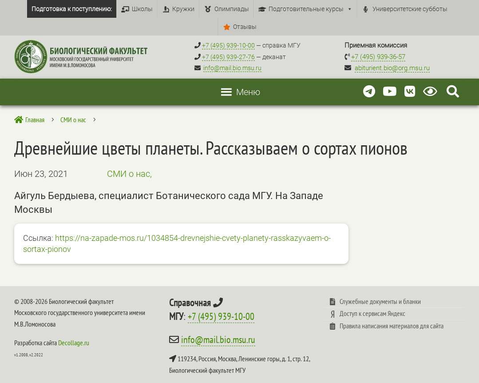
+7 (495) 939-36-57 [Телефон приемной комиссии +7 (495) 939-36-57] (378, 57)
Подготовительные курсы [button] (310, 9)
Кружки (183, 8)
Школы (142, 8)
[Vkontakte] (410, 91)
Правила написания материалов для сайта (391, 325)
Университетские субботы (409, 8)
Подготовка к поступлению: (72, 8)
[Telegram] (369, 91)
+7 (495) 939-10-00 (221, 316)
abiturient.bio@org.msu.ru (392, 68)
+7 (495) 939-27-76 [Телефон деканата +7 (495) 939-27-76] (228, 56)
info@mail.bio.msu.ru (232, 68)
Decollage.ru (73, 342)
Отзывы (245, 26)
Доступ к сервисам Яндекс (372, 313)
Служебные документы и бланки (380, 301)
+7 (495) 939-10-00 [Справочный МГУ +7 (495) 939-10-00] (228, 45)
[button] (248, 92)
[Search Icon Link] (452, 91)
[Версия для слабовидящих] (431, 91)
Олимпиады (231, 8)
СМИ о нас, (129, 173)
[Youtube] (390, 91)
